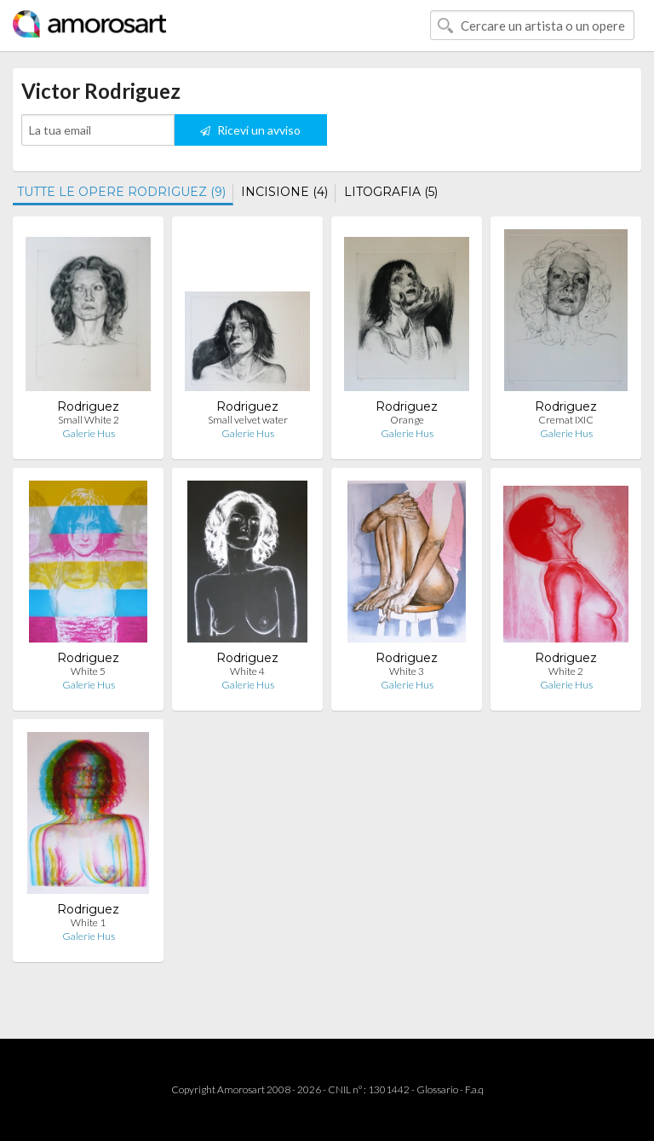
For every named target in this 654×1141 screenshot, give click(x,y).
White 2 (565, 671)
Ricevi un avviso (250, 130)
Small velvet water (248, 419)
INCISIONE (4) (284, 191)
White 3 (406, 671)
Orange (407, 419)
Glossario (437, 1089)
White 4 (247, 671)
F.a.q (474, 1089)
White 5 (88, 671)
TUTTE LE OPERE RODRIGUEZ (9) (121, 191)
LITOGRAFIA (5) (391, 191)
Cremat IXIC (566, 419)
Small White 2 (88, 419)
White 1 (88, 922)
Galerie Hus (88, 433)
